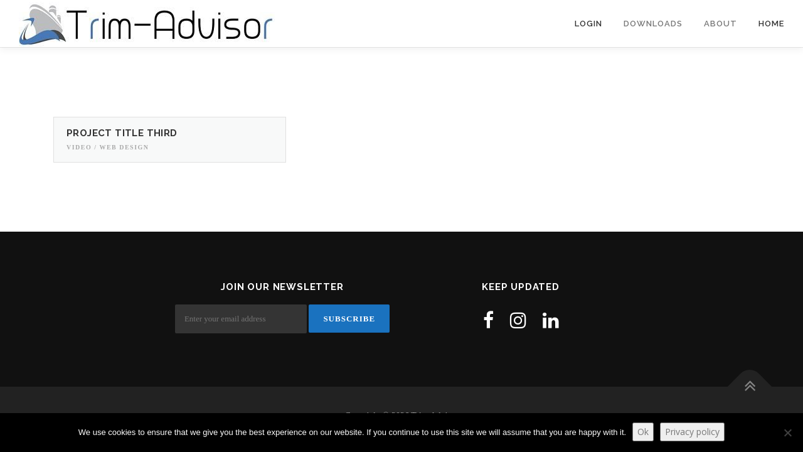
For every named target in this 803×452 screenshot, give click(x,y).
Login (588, 23)
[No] (787, 432)
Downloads (653, 23)
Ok (643, 432)
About (720, 23)
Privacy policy (692, 432)
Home (771, 23)
